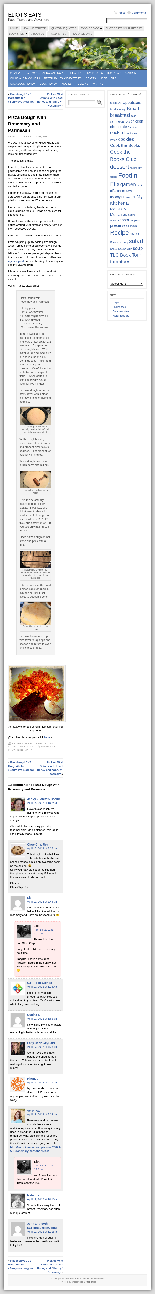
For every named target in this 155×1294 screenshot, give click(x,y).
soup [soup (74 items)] (138, 248)
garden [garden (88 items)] (128, 184)
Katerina (33, 1195)
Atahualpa (91, 1282)
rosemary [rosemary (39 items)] (122, 242)
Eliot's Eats (24, 15)
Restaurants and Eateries (63, 78)
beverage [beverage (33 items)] (121, 109)
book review (48, 83)
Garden (130, 72)
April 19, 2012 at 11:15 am (43, 1231)
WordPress (77, 1282)
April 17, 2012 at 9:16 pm (42, 1082)
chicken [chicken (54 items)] (137, 121)
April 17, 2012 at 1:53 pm (42, 1018)
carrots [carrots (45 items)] (125, 121)
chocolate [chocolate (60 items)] (118, 126)
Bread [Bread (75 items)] (133, 108)
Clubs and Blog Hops (25, 78)
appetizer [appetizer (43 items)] (116, 102)
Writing (97, 83)
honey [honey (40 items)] (127, 197)
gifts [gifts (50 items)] (113, 191)
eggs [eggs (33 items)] (132, 168)
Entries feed (119, 307)
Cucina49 (33, 1014)
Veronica (33, 1110)
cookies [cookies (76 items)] (126, 139)
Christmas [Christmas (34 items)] (133, 127)
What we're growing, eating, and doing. (38, 72)
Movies (67, 83)
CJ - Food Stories (39, 982)
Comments (139, 12)
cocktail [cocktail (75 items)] (117, 132)
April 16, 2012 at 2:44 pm (42, 901)
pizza (12, 750)
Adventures (94, 72)
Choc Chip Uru (37, 844)
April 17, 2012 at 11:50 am (43, 986)
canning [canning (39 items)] (115, 121)
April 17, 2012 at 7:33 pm (42, 1046)
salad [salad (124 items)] (136, 241)
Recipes (75, 72)
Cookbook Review (22, 83)
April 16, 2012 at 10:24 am (43, 802)
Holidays (82, 83)
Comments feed (121, 311)
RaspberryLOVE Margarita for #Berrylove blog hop (21, 97)
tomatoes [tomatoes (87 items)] (120, 261)
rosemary (24, 750)
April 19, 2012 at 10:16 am (43, 1199)
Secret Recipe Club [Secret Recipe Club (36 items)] (121, 249)
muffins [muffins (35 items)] (131, 214)
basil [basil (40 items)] (113, 109)
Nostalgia (114, 72)
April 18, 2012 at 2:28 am (42, 1114)
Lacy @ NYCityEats (41, 1043)
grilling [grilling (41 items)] (121, 190)
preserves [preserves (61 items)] (119, 225)
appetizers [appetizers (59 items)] (132, 102)
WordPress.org (121, 315)
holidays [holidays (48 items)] (116, 197)
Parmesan (48, 746)
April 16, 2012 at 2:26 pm (42, 848)
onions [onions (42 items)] (114, 220)
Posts (121, 12)
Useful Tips (108, 78)
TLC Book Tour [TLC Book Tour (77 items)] (125, 255)
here (47, 737)
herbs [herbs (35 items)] (129, 191)
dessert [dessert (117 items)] (119, 166)
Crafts (91, 78)
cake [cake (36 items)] (133, 116)
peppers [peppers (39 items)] (135, 220)
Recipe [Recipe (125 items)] (119, 232)
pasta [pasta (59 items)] (124, 220)
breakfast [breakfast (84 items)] (120, 115)
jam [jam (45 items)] (128, 203)
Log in (116, 302)
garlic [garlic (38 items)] (140, 185)
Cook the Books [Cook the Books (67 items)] (125, 145)
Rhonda (32, 1078)
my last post (16, 261)
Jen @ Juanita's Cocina (44, 799)
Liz (29, 897)
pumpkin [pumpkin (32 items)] (132, 226)
